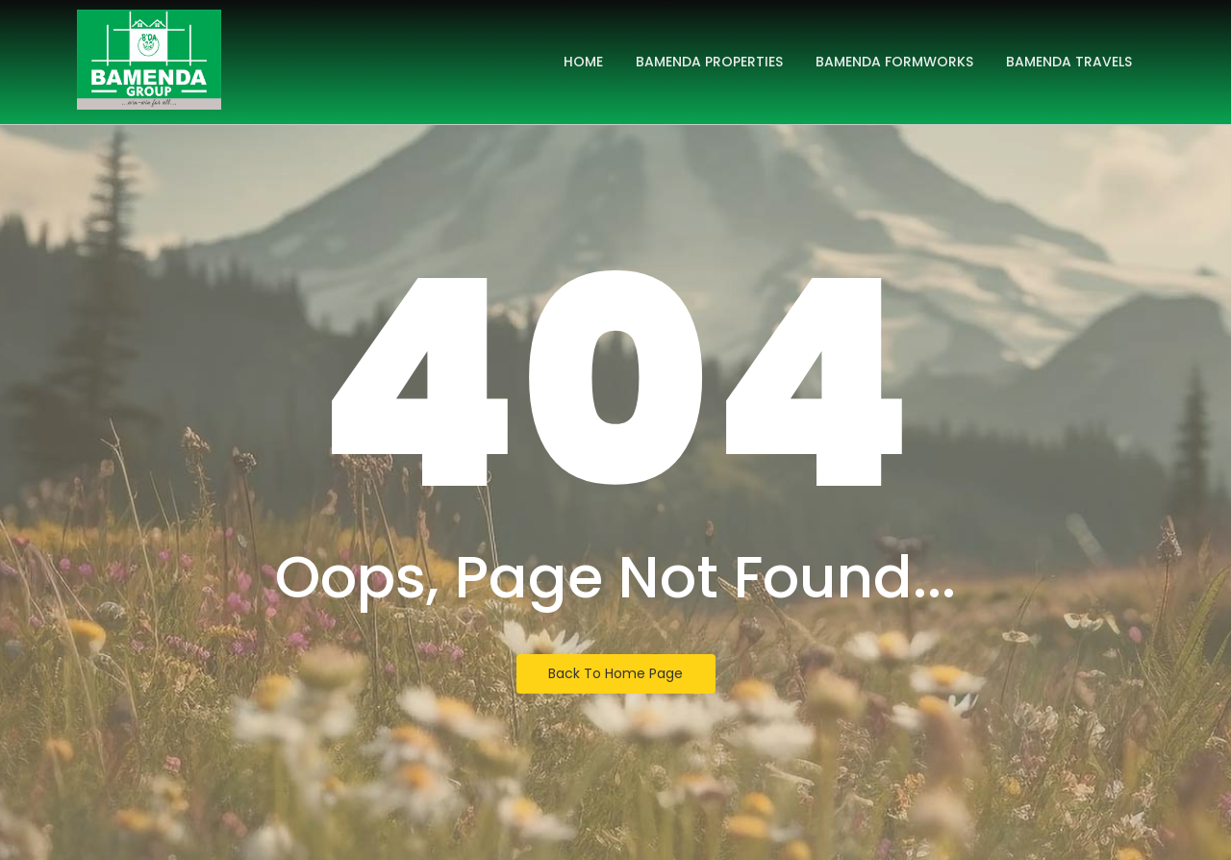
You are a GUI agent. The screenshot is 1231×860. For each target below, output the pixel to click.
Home (583, 61)
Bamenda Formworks (894, 61)
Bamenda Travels (1069, 61)
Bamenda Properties (709, 61)
